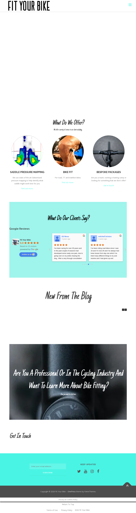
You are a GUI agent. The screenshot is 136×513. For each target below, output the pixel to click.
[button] (126, 310)
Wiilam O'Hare (68, 236)
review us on (28, 254)
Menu (130, 5)
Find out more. (27, 188)
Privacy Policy (66, 510)
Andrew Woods (104, 236)
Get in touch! (109, 185)
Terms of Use (52, 510)
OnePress (72, 491)
